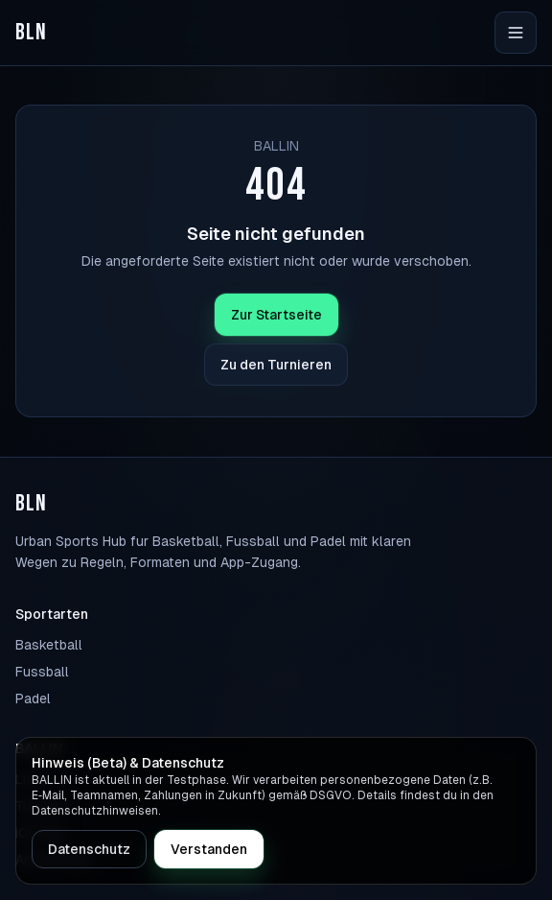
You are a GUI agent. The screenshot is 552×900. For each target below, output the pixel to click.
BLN (31, 32)
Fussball (42, 671)
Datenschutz (89, 849)
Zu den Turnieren (276, 364)
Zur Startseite (276, 314)
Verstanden (209, 849)
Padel (33, 698)
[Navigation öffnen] (515, 33)
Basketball (48, 644)
